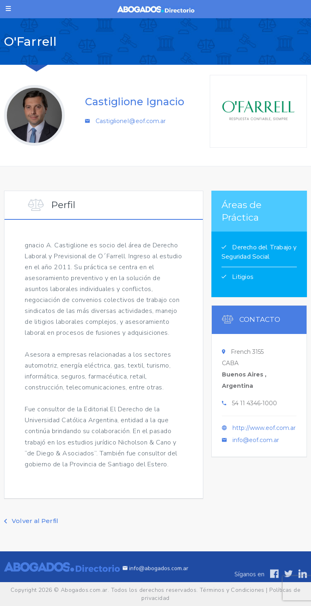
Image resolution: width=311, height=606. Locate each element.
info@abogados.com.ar (155, 576)
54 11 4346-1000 (254, 405)
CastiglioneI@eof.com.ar (131, 121)
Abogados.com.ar (84, 590)
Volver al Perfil (31, 521)
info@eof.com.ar (255, 442)
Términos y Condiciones (232, 590)
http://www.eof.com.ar (264, 430)
